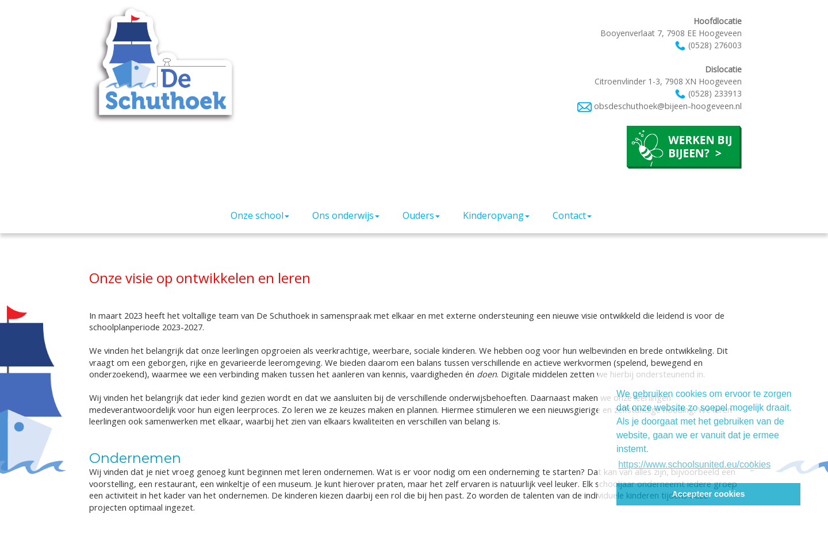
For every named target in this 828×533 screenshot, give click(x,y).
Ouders (421, 215)
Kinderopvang (496, 215)
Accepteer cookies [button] (708, 494)
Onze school (260, 215)
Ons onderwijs (345, 215)
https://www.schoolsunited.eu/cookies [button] (694, 464)
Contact (572, 215)
